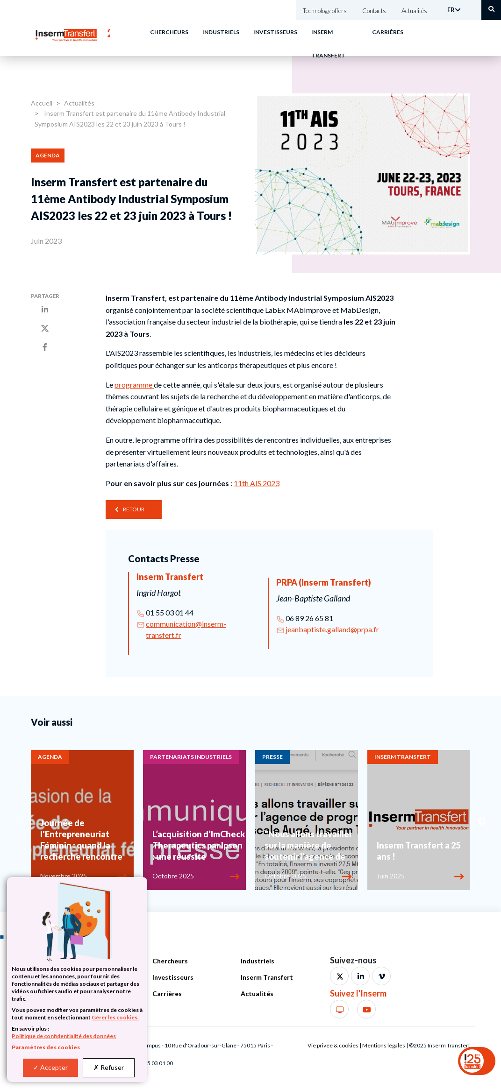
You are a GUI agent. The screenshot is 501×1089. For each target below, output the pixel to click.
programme (134, 384)
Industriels (220, 31)
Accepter (50, 1067)
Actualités (414, 10)
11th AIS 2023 (256, 483)
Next (482, 821)
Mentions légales (383, 1045)
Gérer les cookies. (115, 1017)
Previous (19, 821)
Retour (133, 509)
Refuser (108, 1067)
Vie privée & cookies (333, 1045)
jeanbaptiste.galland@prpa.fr (332, 629)
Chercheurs (169, 31)
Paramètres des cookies (46, 1047)
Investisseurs (275, 31)
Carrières (387, 31)
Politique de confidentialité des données (64, 1036)
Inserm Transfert (267, 977)
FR (451, 10)
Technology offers (325, 10)
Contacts (374, 10)
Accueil (41, 103)
